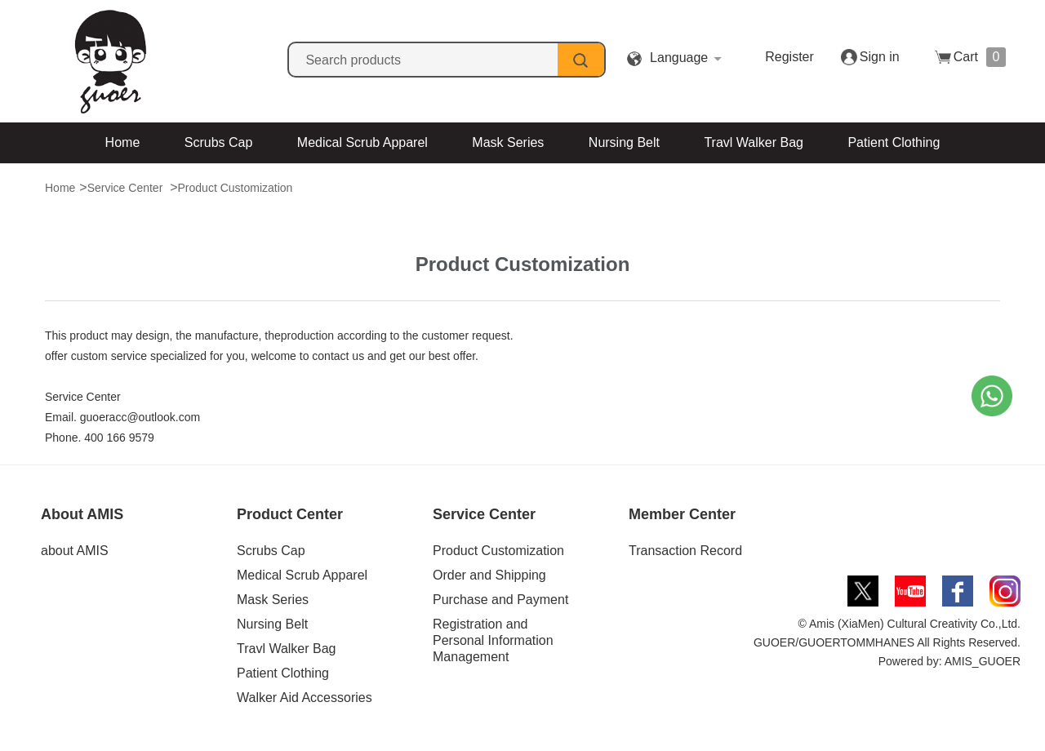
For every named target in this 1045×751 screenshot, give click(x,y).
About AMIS (82, 514)
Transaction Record (685, 551)
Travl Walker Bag (753, 142)
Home (122, 142)
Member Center (682, 514)
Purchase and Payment (500, 600)
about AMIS (75, 551)
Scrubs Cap (219, 142)
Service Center (484, 514)
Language (679, 57)
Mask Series (508, 142)
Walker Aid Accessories (468, 183)
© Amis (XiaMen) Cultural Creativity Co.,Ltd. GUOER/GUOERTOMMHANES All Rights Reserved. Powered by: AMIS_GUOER (887, 642)
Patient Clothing (893, 142)
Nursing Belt (624, 142)
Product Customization (498, 551)
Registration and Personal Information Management (493, 640)
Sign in (880, 57)
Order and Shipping (489, 575)
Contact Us (612, 183)
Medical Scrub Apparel (362, 142)
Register (789, 57)
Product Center (290, 514)
